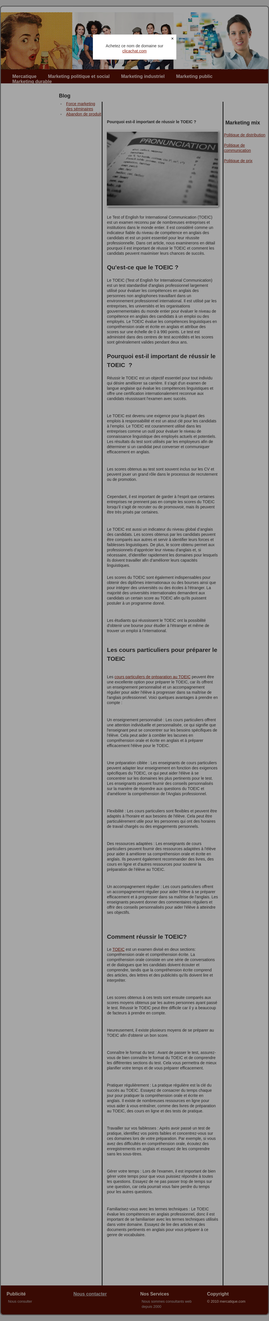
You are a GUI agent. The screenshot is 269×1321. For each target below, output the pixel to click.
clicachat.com (134, 51)
